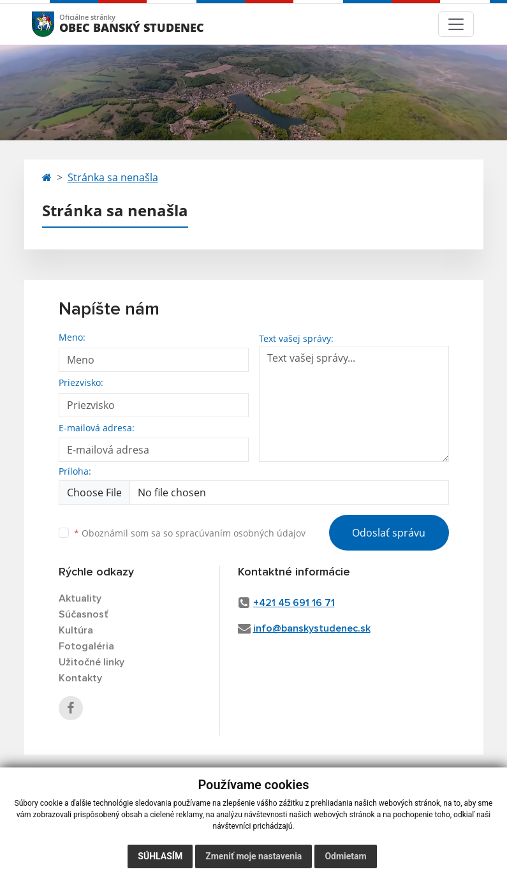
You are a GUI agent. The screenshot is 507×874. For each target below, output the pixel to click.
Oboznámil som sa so (189, 533)
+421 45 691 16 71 (294, 603)
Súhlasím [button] (160, 856)
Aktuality (80, 598)
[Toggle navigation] (456, 24)
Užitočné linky (91, 662)
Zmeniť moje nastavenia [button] (253, 856)
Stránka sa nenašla (113, 177)
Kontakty (80, 678)
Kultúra (76, 630)
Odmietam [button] (345, 856)
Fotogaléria (86, 646)
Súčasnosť (83, 614)
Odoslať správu (388, 533)
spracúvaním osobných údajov (240, 533)
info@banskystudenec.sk (312, 628)
